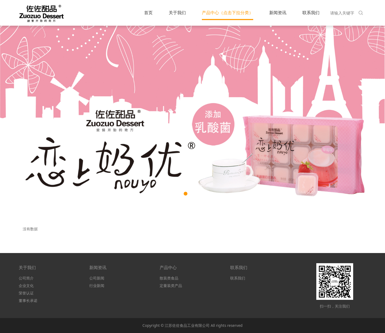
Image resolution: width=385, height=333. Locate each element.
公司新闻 (96, 278)
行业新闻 (96, 285)
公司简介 (26, 278)
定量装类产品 (171, 285)
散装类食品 (169, 278)
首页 (148, 13)
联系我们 (310, 13)
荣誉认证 (26, 293)
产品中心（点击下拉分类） (227, 13)
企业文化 (26, 285)
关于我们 (177, 13)
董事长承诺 (28, 300)
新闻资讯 (277, 13)
